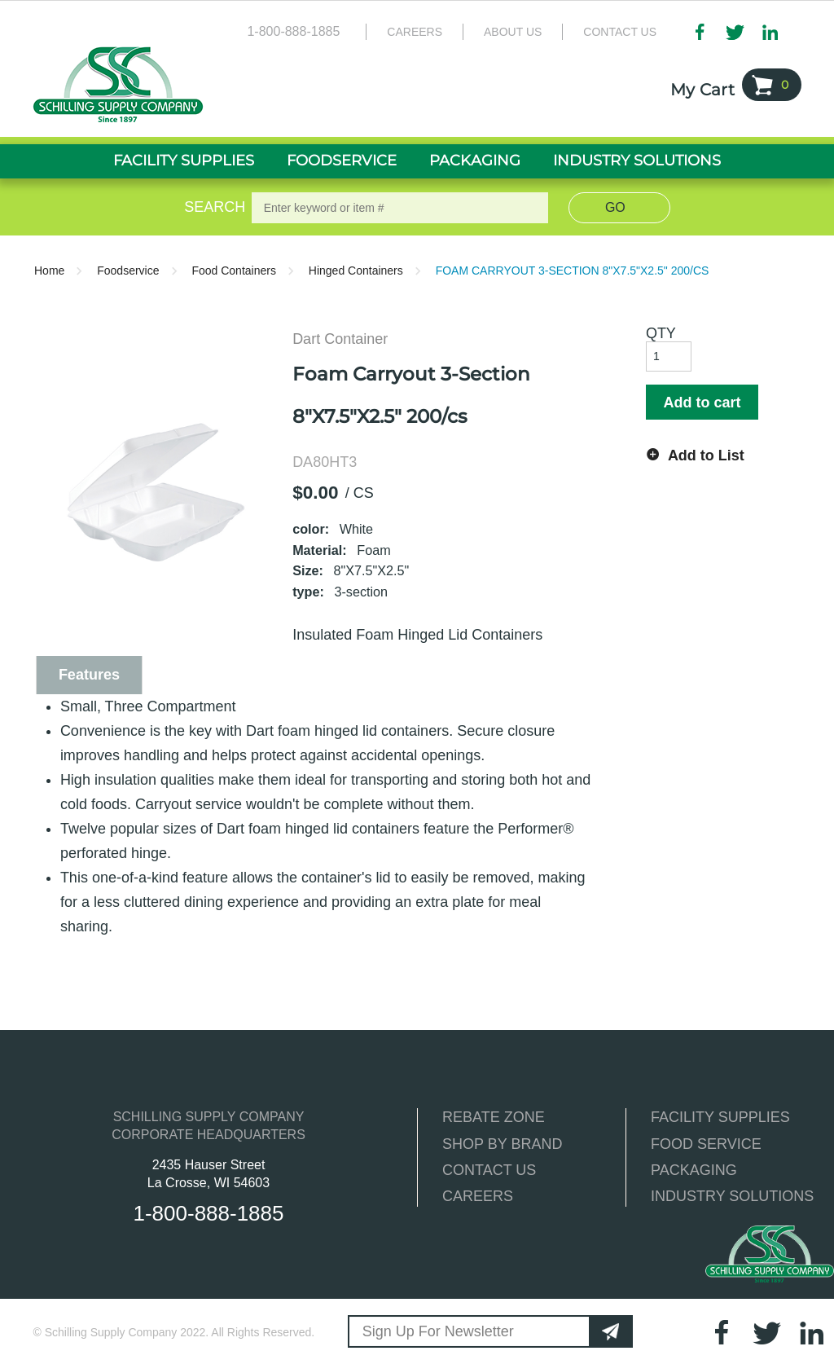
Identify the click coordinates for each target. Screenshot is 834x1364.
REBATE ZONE (493, 1117)
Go (615, 207)
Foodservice (128, 270)
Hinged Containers (356, 270)
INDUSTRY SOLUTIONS (732, 1196)
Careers (414, 31)
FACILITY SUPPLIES (720, 1117)
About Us (513, 31)
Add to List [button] (706, 455)
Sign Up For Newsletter (438, 1331)
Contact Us (619, 31)
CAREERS (477, 1196)
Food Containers (233, 270)
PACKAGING (694, 1170)
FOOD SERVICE (706, 1144)
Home (49, 270)
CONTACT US (489, 1170)
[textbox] (400, 207)
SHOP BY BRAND (502, 1144)
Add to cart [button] (701, 402)
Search (211, 207)
